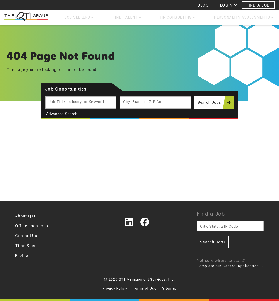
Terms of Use (144, 288)
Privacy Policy (114, 288)
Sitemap (169, 288)
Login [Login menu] (226, 5)
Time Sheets (28, 245)
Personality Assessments (242, 17)
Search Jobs (216, 102)
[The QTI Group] (24, 17)
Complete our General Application (230, 266)
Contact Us (26, 235)
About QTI (25, 216)
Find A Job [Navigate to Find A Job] (258, 5)
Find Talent (125, 17)
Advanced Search (61, 114)
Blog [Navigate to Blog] (203, 5)
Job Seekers (77, 17)
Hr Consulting (176, 17)
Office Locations (31, 226)
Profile (21, 255)
